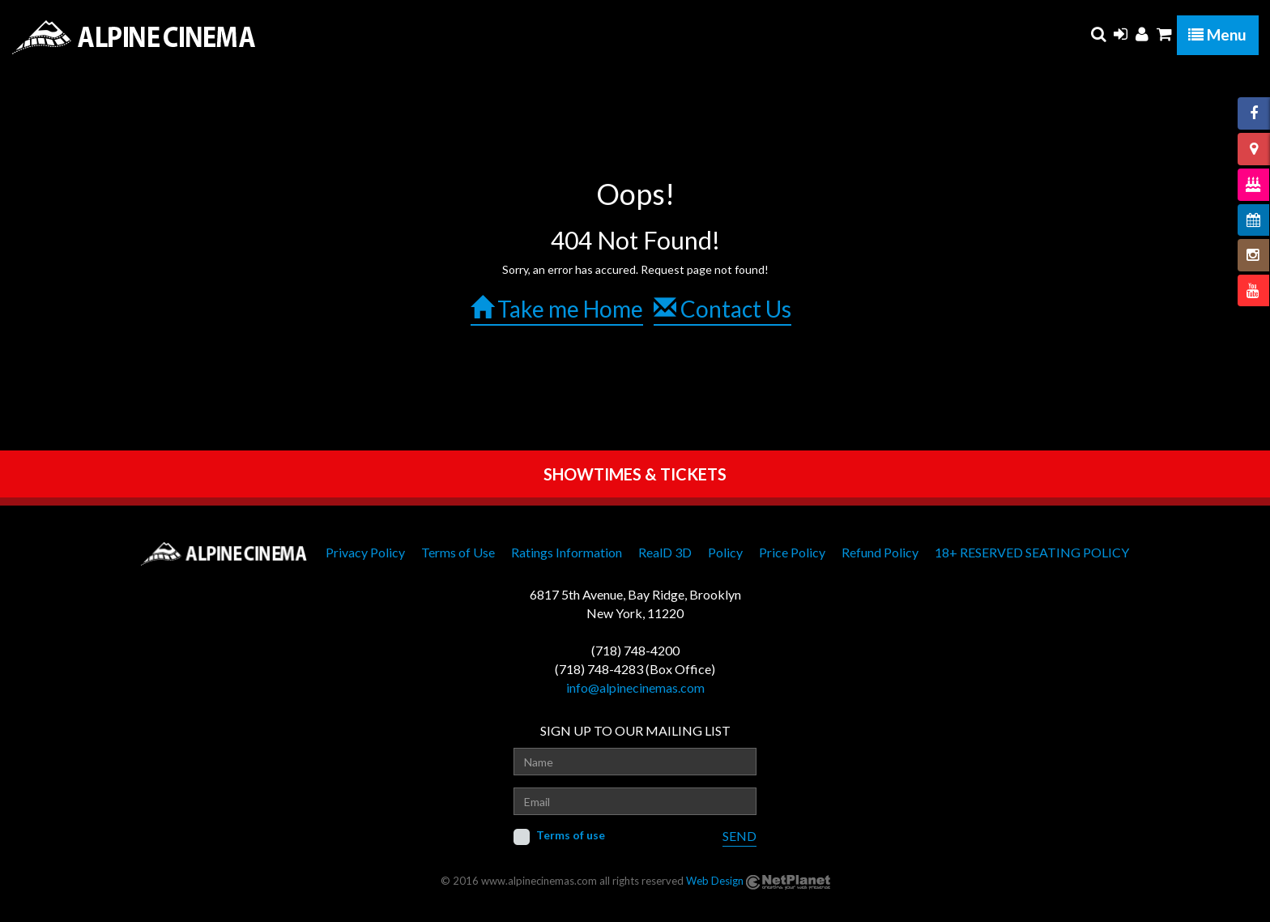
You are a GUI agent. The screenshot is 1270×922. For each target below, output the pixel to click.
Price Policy (792, 552)
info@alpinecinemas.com (635, 687)
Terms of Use (458, 552)
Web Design (715, 880)
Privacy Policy (365, 552)
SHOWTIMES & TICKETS (635, 474)
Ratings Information (566, 552)
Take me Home (557, 308)
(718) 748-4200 (635, 650)
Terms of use (570, 835)
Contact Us (722, 308)
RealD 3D (665, 552)
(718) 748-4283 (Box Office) (635, 669)
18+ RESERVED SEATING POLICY (1032, 552)
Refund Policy (880, 552)
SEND (739, 835)
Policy (725, 552)
